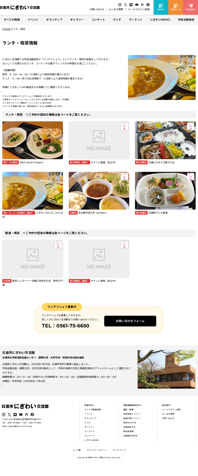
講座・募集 (128, 418)
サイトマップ (119, 459)
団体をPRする (129, 432)
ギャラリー (77, 19)
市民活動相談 (186, 19)
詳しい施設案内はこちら (18, 396)
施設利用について (131, 427)
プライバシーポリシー (97, 459)
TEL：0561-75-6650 (11, 432)
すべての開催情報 (92, 418)
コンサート (98, 19)
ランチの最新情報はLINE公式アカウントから (29, 95)
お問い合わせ (97, 9)
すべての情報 (12, 19)
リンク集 (76, 459)
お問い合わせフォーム (130, 328)
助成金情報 (128, 440)
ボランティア (54, 19)
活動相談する (129, 436)
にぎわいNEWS (160, 19)
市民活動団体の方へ (132, 414)
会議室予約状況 (130, 445)
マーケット (135, 19)
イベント (33, 19)
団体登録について (131, 423)
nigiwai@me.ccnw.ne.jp (19, 435)
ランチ (117, 19)
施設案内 (166, 414)
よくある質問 (116, 9)
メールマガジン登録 (139, 9)
